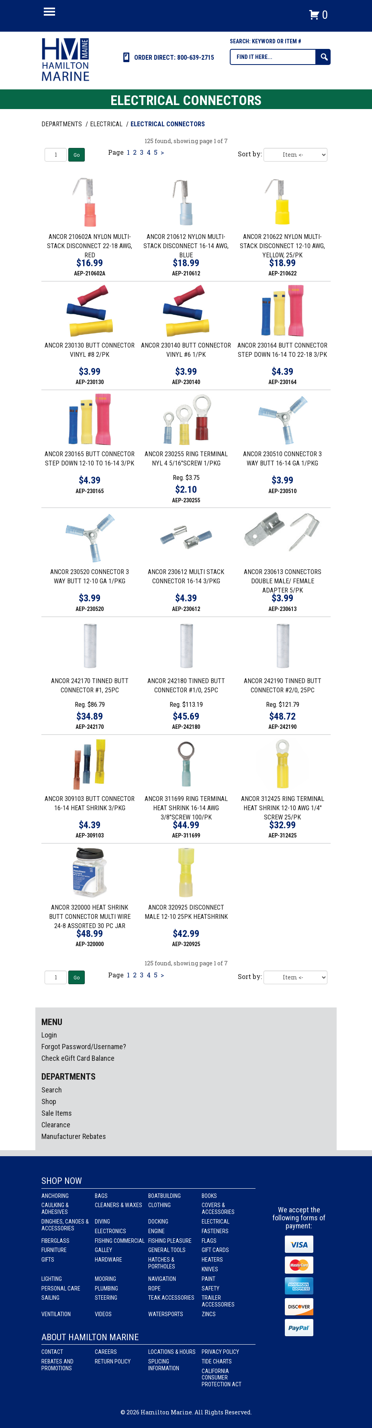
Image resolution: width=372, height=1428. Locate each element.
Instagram (299, 1191)
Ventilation (56, 1314)
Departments (62, 124)
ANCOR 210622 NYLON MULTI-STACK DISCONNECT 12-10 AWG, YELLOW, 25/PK (282, 246)
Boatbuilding (164, 1196)
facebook (284, 1191)
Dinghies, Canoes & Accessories (65, 1225)
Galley (103, 1250)
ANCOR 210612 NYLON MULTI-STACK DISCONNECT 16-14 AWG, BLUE (186, 246)
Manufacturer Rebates (73, 1136)
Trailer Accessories (218, 1301)
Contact (52, 1352)
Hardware (108, 1259)
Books (209, 1196)
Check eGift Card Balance (77, 1058)
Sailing (50, 1298)
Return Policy (113, 1361)
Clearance (55, 1125)
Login (49, 1035)
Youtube (314, 1191)
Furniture (54, 1250)
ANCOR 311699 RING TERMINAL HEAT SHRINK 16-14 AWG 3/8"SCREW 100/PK (186, 808)
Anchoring (55, 1196)
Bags (101, 1196)
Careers (106, 1352)
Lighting (51, 1279)
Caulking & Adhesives (55, 1208)
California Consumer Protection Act (221, 1378)
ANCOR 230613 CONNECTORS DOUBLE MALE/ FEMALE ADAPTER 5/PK (282, 581)
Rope (154, 1288)
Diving (102, 1221)
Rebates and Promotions (57, 1364)
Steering (106, 1298)
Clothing (159, 1205)
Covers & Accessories (218, 1208)
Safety (210, 1288)
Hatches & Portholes (161, 1263)
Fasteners (215, 1231)
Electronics (110, 1231)
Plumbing (106, 1288)
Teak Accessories (171, 1298)
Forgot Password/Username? (83, 1046)
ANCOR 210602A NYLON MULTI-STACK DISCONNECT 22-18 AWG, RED (89, 246)
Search (51, 1090)
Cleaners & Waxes (118, 1205)
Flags (209, 1241)
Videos (103, 1314)
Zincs (209, 1314)
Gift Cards (215, 1250)
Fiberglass (55, 1241)
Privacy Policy (220, 1352)
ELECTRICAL (107, 124)
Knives (210, 1269)
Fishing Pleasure (170, 1241)
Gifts (47, 1259)
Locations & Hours (172, 1352)
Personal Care (60, 1288)
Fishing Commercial (120, 1241)
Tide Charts (217, 1361)
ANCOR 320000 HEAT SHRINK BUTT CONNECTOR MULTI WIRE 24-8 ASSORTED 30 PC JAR (90, 917)
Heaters (212, 1259)
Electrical (215, 1221)
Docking (158, 1221)
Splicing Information (163, 1364)
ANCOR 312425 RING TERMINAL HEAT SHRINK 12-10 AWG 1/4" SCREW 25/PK (282, 808)
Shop (48, 1101)
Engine (156, 1231)
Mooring (105, 1279)
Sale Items (56, 1113)
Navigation (162, 1279)
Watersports (165, 1314)
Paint (208, 1279)
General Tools (167, 1250)
